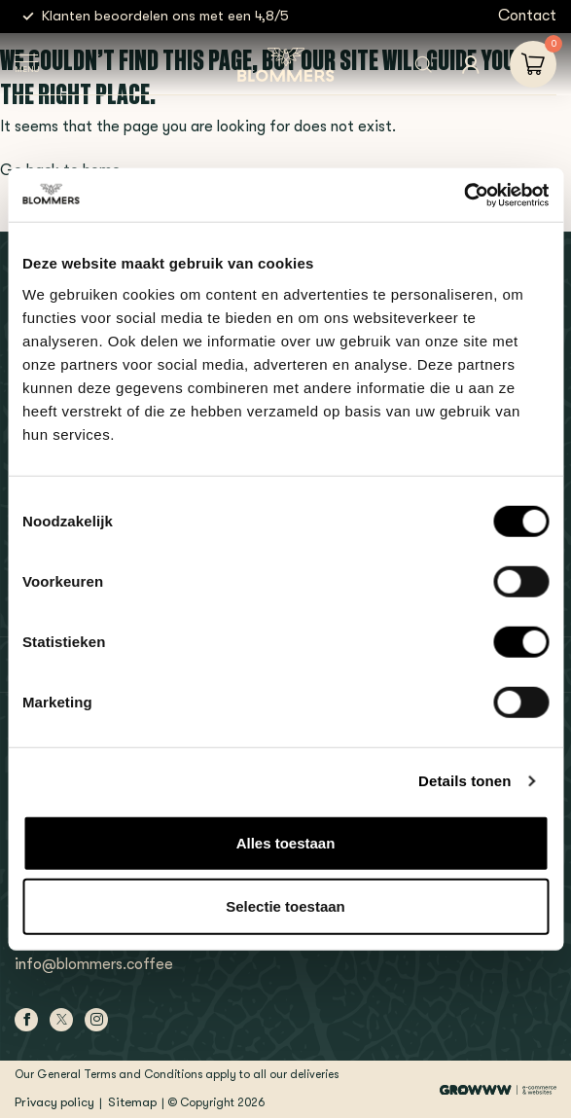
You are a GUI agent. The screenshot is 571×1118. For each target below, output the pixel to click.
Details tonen (464, 781)
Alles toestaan (286, 842)
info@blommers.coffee (94, 964)
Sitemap (132, 1102)
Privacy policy (54, 1102)
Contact (527, 15)
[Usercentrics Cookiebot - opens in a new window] (463, 194)
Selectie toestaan (285, 906)
